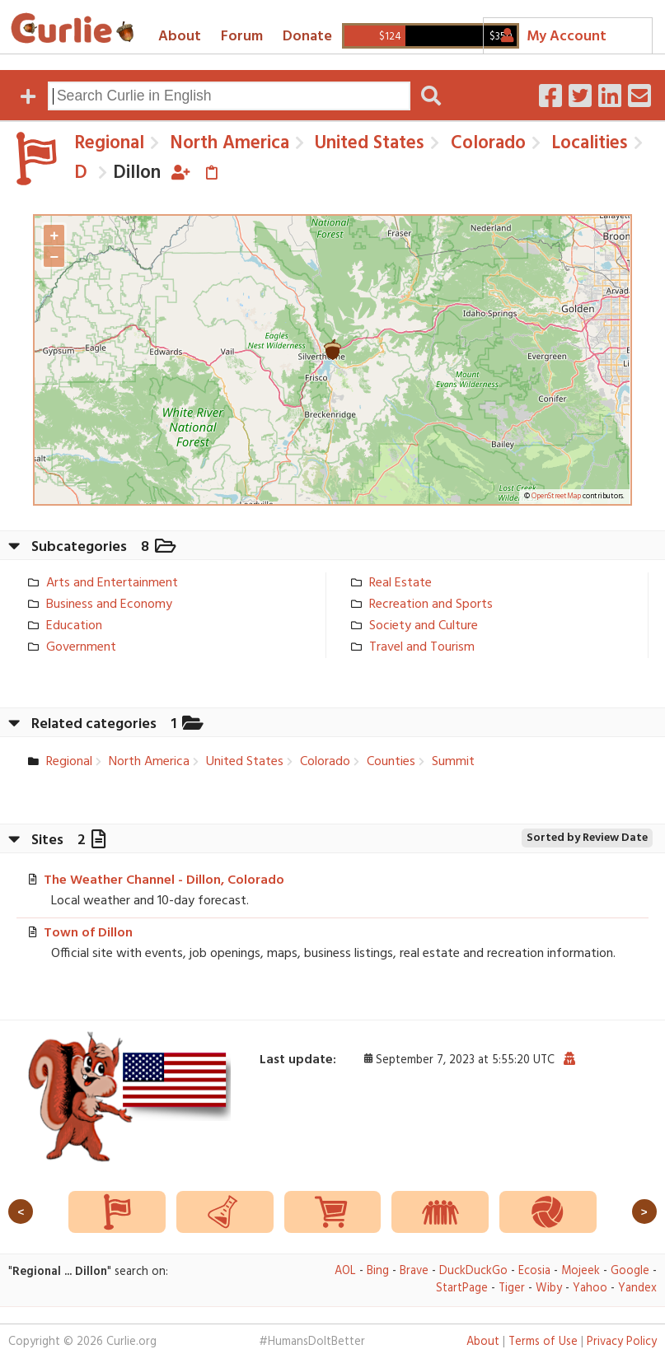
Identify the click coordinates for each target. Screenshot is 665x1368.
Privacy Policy (622, 1342)
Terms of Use (543, 1342)
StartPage (462, 1288)
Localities (587, 143)
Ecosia (534, 1271)
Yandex (637, 1288)
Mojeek (580, 1271)
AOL (345, 1271)
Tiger (512, 1288)
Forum (242, 37)
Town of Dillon (88, 933)
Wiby (549, 1288)
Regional (109, 143)
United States (367, 143)
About (179, 37)
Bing (378, 1271)
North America (227, 143)
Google (630, 1271)
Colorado (486, 143)
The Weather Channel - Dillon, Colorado (164, 880)
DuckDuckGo (473, 1271)
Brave (414, 1271)
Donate (307, 37)
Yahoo (590, 1288)
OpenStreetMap (556, 496)
